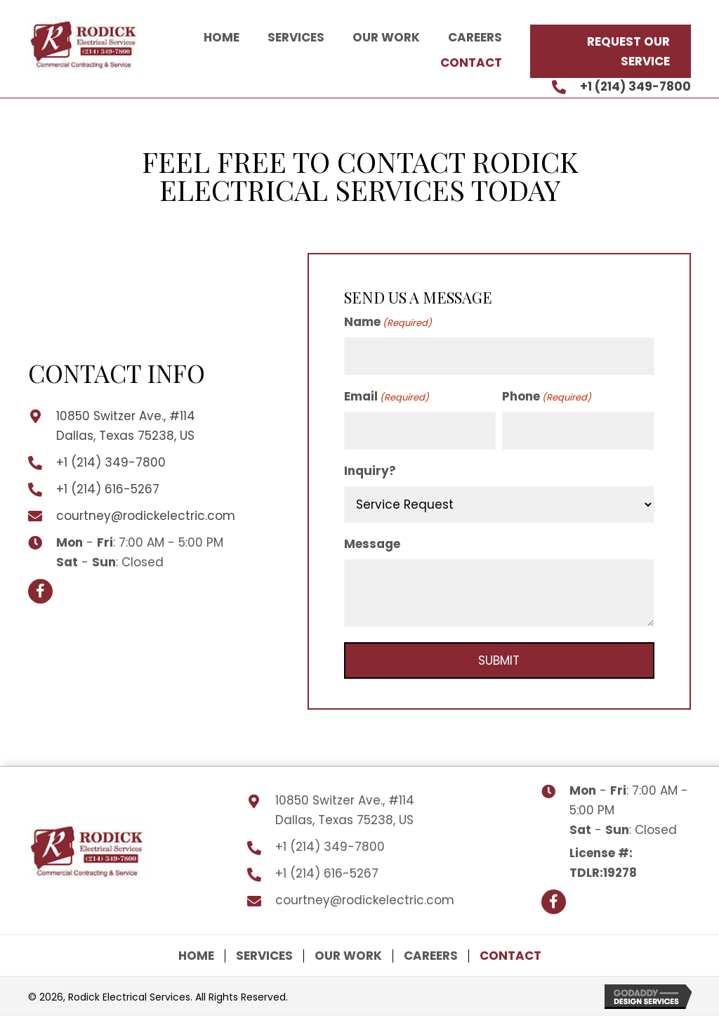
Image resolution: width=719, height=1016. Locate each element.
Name (388, 321)
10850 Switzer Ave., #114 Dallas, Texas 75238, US (344, 810)
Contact (510, 956)
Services (264, 956)
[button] (610, 51)
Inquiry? (370, 470)
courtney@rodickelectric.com (145, 515)
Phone (546, 396)
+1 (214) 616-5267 (107, 489)
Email (386, 396)
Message (372, 543)
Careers (431, 956)
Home (196, 956)
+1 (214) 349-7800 (635, 86)
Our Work (348, 956)
